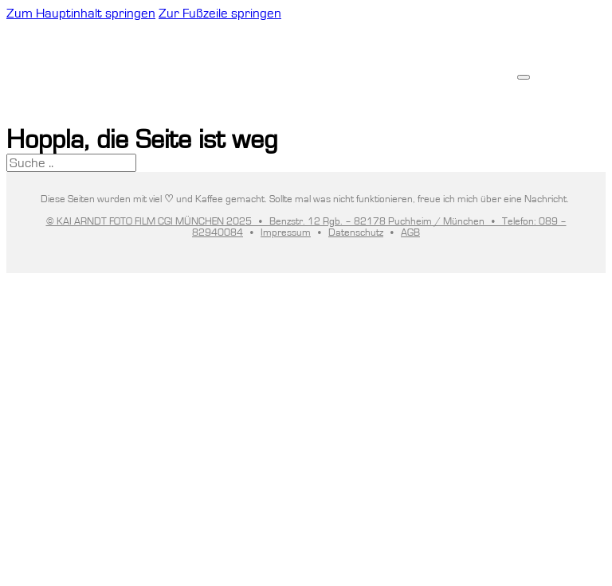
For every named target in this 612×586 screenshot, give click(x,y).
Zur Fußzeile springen (220, 13)
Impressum (286, 232)
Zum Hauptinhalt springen (80, 13)
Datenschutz (355, 232)
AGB (410, 232)
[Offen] (523, 77)
